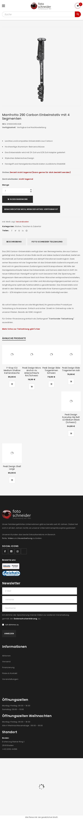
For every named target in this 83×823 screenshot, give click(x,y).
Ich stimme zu (10, 624)
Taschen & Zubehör (31, 226)
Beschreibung (14, 241)
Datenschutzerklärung (25, 618)
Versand (6, 661)
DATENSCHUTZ (74, 771)
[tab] (14, 241)
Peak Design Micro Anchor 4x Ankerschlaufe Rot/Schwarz (31, 371)
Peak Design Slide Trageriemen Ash (71, 369)
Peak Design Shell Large (12, 467)
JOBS (28, 771)
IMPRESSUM (59, 771)
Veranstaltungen (10, 679)
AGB (22, 771)
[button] (12, 384)
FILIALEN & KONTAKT (43, 771)
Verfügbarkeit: (9, 127)
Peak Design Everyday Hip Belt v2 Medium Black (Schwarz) (71, 418)
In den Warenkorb (18, 199)
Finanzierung (8, 667)
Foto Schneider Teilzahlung (47, 241)
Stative (18, 226)
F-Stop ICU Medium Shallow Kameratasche (12, 370)
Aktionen (6, 655)
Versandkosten (22, 222)
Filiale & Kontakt (9, 673)
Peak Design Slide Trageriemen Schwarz (51, 370)
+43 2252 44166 (9, 749)
